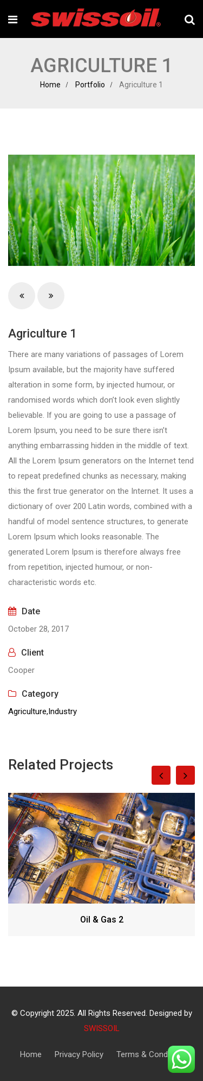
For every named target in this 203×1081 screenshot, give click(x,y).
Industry (62, 711)
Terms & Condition (149, 1054)
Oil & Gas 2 (101, 919)
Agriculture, (28, 711)
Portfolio (90, 84)
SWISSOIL (102, 1028)
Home (50, 84)
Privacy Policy (79, 1054)
